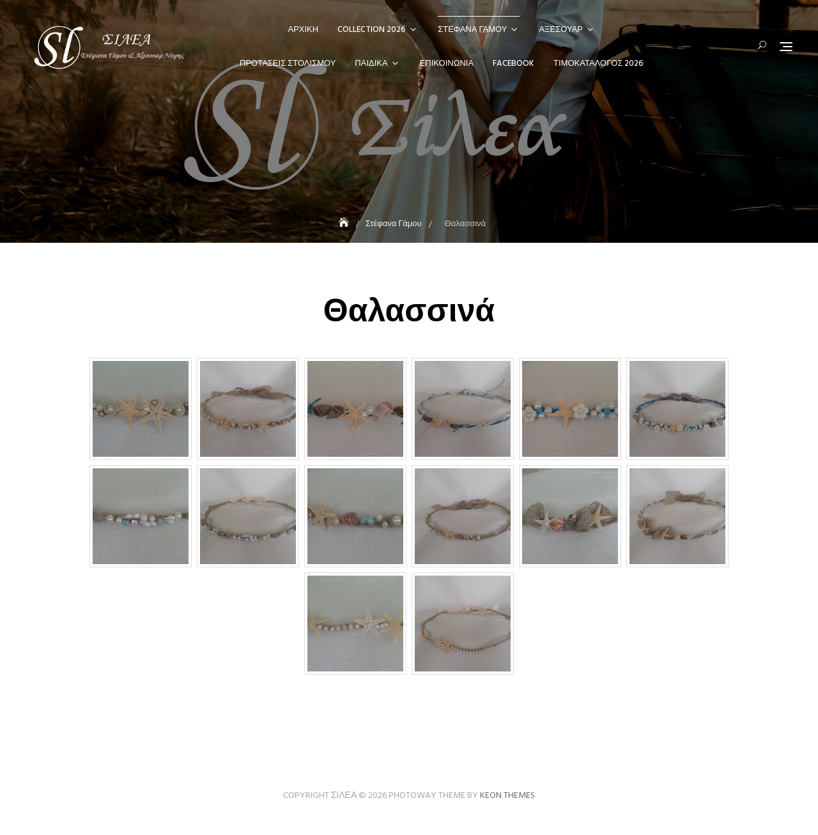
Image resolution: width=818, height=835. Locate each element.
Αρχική (303, 29)
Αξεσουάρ (561, 29)
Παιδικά (371, 63)
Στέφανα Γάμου (472, 29)
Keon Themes (507, 795)
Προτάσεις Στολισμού (288, 63)
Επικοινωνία (447, 63)
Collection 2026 (371, 29)
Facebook (513, 63)
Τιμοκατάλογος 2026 (598, 63)
